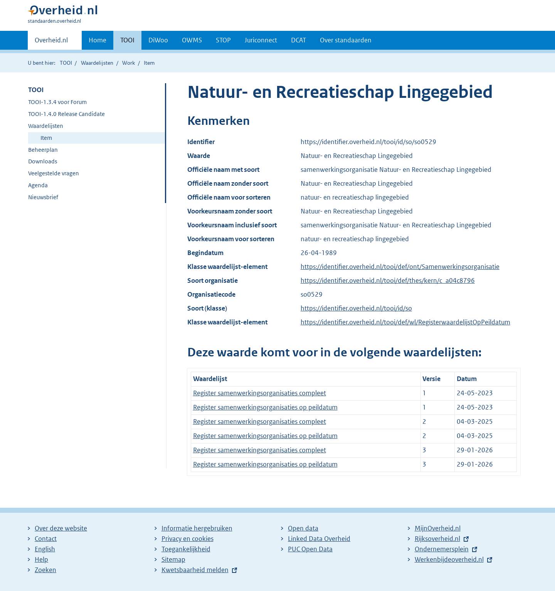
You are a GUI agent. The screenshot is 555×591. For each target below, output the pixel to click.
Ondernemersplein (442, 549)
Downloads (42, 161)
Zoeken (45, 570)
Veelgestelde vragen (53, 173)
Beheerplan (43, 149)
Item (46, 137)
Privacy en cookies (187, 538)
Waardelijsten (97, 62)
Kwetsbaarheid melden (195, 570)
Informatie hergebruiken (196, 528)
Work (128, 62)
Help (41, 559)
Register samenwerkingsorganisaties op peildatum (265, 407)
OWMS (192, 40)
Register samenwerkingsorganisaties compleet (259, 393)
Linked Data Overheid (319, 538)
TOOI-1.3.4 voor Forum (57, 102)
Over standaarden (346, 40)
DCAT (298, 40)
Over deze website (61, 528)
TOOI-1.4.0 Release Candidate (66, 114)
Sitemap (173, 559)
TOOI (127, 40)
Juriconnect (261, 40)
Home (97, 40)
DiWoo (158, 40)
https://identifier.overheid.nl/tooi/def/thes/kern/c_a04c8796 (388, 280)
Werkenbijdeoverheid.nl (449, 559)
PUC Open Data (310, 549)
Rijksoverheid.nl (437, 538)
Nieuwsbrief (43, 197)
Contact (46, 538)
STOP (223, 40)
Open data (303, 528)
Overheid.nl (51, 42)
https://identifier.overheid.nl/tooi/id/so (356, 308)
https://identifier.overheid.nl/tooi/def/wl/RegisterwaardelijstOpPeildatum (405, 322)
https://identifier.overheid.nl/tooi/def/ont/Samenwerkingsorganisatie (400, 266)
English (45, 549)
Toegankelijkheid (185, 549)
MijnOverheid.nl (438, 528)
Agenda (38, 185)
